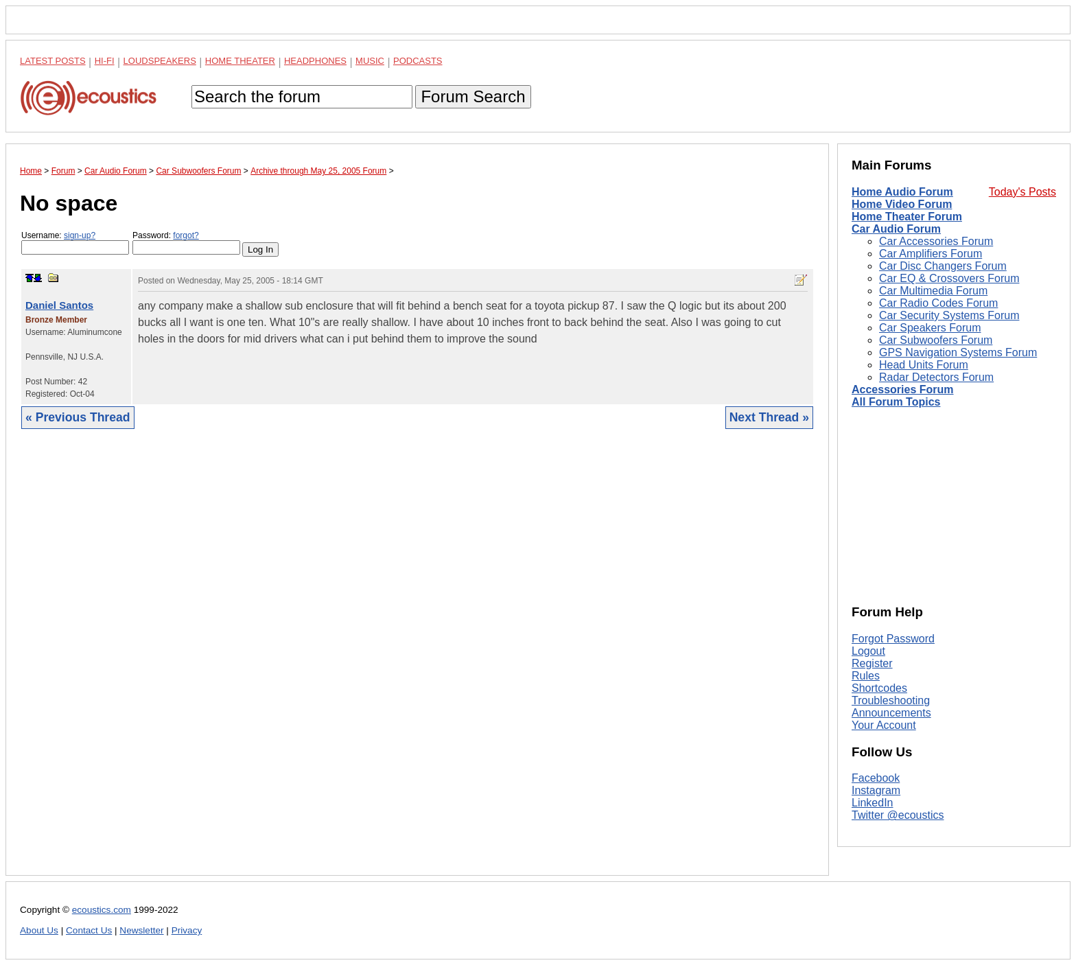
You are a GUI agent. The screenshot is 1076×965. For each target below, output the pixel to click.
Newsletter (141, 930)
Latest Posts (53, 61)
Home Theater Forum (907, 216)
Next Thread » (769, 417)
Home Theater (240, 61)
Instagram (876, 790)
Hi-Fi (105, 61)
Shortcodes (879, 688)
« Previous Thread (77, 417)
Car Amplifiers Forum (930, 253)
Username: (75, 243)
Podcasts (418, 61)
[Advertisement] (417, 662)
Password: (186, 243)
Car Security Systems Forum (949, 315)
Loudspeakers (160, 61)
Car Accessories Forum (936, 241)
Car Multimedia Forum (933, 291)
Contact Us (89, 930)
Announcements (891, 713)
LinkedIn (872, 803)
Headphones (315, 61)
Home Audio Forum (902, 192)
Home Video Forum (902, 204)
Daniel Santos (59, 305)
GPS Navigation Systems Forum (958, 352)
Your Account (884, 725)
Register (872, 663)
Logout (868, 651)
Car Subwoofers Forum (935, 340)
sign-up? (79, 235)
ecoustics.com (101, 910)
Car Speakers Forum (930, 328)
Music (369, 61)
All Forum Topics (896, 402)
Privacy (187, 930)
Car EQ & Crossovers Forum (949, 278)
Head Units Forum (923, 365)
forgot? (185, 235)
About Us (39, 930)
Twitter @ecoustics (898, 815)
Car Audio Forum (896, 229)
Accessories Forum (903, 389)
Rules (866, 676)
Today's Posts (1022, 192)
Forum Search (473, 96)
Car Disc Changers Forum (943, 266)
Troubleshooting (891, 700)
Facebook (876, 778)
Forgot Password (893, 638)
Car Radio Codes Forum (938, 303)
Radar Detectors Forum (936, 377)
